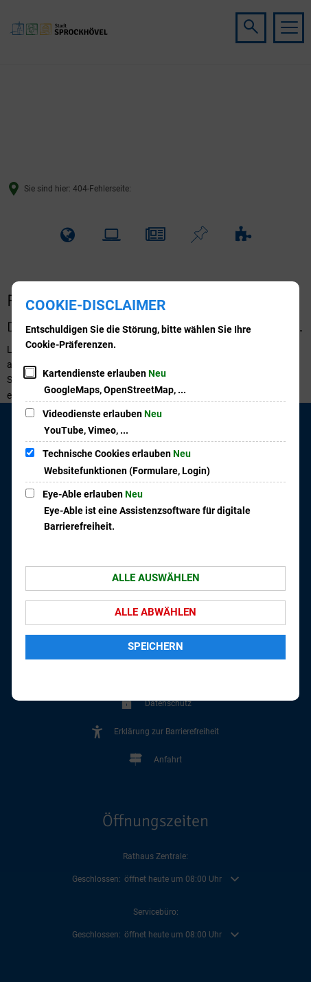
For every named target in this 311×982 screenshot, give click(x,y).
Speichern (155, 646)
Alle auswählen (156, 578)
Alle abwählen (155, 612)
